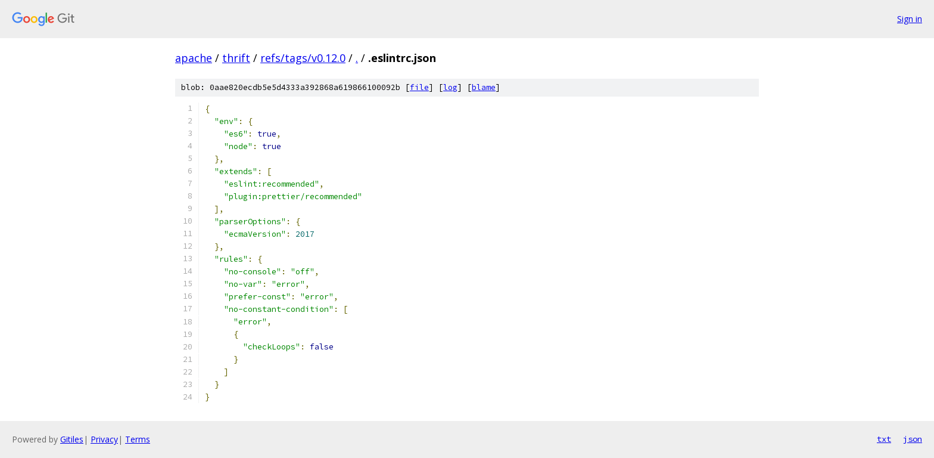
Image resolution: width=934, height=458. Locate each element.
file (419, 87)
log (450, 87)
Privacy (104, 439)
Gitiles (71, 439)
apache (193, 58)
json (912, 439)
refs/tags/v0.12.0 (302, 58)
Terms (137, 439)
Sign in (909, 18)
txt (884, 439)
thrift (236, 58)
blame (484, 87)
